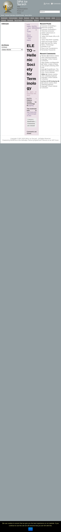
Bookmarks (4, 18)
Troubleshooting (28, 20)
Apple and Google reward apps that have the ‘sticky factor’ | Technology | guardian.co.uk (49, 44)
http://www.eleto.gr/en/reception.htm (31, 113)
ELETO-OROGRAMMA (37, 27)
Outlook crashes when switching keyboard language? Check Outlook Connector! (50, 58)
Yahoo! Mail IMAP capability (49, 40)
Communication (13, 18)
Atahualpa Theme (26, 140)
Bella (42, 69)
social (53, 18)
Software (3, 20)
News (37, 18)
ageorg (31, 105)
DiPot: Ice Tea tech (22, 3)
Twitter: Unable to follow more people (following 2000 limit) (50, 65)
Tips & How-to (18, 20)
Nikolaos (44, 56)
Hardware (26, 18)
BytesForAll (37, 140)
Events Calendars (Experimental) (14, 15)
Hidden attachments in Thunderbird (48, 33)
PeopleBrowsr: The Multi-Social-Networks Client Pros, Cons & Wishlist (50, 70)
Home (2, 15)
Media (32, 18)
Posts (48, 3)
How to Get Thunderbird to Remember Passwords (49, 49)
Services (47, 18)
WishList (36, 20)
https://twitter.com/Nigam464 (50, 62)
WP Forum (55, 140)
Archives (4, 47)
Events (21, 18)
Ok (30, 529)
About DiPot (28, 15)
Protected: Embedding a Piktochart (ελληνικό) (48, 30)
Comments (57, 3)
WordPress (13, 140)
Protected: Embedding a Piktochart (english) (48, 26)
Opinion (42, 18)
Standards (10, 20)
